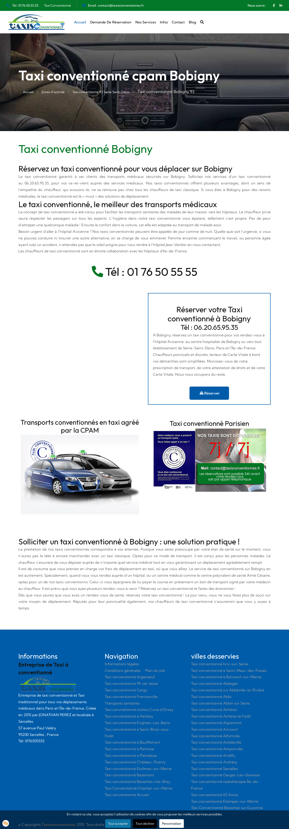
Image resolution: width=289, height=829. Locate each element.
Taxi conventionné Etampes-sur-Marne (224, 801)
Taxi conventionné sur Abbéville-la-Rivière (227, 690)
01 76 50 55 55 (162, 271)
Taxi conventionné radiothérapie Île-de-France (225, 784)
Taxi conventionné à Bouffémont (132, 742)
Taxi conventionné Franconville (131, 696)
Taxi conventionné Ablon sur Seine (220, 703)
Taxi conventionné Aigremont (216, 722)
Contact (178, 22)
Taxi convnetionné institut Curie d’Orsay (139, 709)
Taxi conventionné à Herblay (129, 716)
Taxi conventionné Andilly (213, 755)
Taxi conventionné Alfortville (215, 736)
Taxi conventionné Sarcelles (214, 768)
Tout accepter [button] (118, 824)
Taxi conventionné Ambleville (216, 742)
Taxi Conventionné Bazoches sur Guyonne (227, 807)
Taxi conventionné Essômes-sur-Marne (138, 768)
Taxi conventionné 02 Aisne (214, 794)
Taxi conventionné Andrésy (214, 762)
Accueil (80, 22)
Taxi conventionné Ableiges (214, 683)
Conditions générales (123, 670)
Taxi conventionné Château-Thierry (135, 762)
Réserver (210, 393)
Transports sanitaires (122, 703)
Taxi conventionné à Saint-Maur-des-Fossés (229, 670)
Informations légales (122, 664)
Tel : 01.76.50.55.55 (25, 5)
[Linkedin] (280, 5)
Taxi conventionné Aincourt (214, 729)
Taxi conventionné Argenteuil (130, 677)
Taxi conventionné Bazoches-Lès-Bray (137, 781)
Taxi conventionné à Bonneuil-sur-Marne (226, 677)
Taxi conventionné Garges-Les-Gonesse (225, 775)
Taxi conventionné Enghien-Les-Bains (137, 722)
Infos (164, 22)
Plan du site (155, 670)
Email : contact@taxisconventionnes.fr (116, 5)
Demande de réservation (110, 22)
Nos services (145, 22)
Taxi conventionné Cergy (126, 690)
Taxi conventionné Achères (214, 709)
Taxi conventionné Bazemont (129, 775)
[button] (5, 823)
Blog (192, 22)
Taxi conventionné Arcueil (127, 794)
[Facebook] (274, 5)
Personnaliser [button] (171, 824)
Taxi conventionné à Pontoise (129, 749)
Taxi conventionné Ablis (211, 696)
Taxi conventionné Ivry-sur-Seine (219, 664)
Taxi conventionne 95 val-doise (131, 683)
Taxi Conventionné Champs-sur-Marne (138, 788)
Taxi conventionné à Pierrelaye (131, 755)
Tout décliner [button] (145, 824)
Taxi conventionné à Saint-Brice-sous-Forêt (137, 732)
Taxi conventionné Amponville (217, 749)
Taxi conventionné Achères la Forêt (221, 716)
